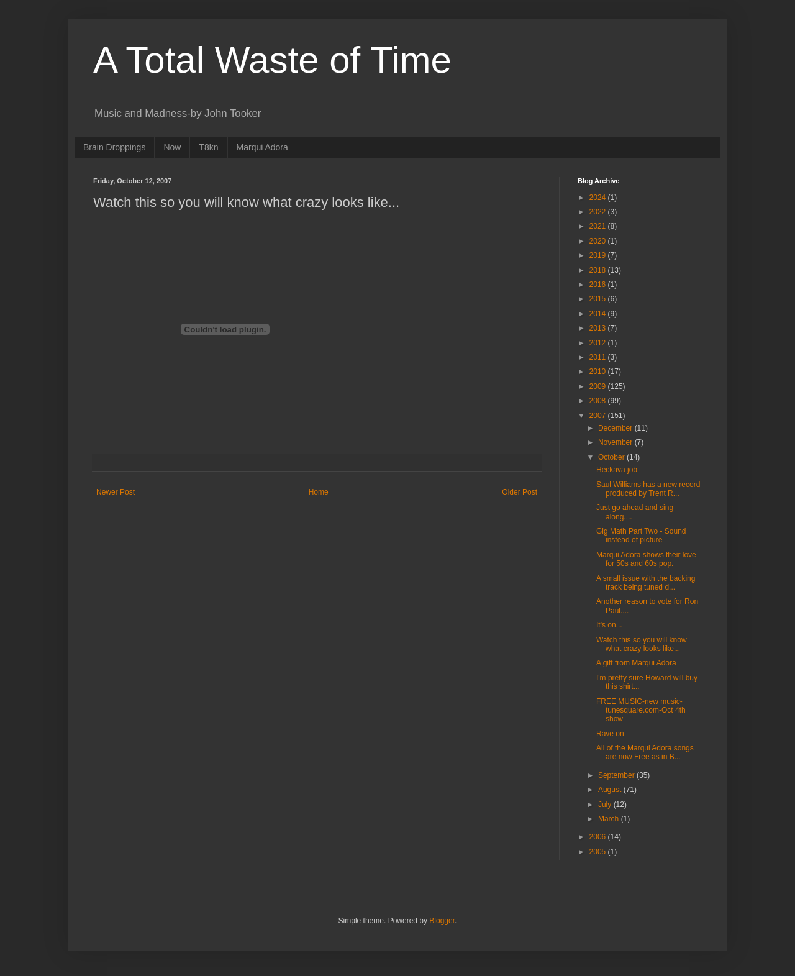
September (617, 775)
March (609, 818)
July (606, 804)
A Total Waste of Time (272, 60)
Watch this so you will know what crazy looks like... (641, 644)
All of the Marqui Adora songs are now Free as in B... (645, 752)
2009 (598, 386)
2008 (598, 400)
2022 (598, 212)
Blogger (442, 920)
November (616, 442)
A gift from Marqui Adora (636, 663)
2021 (598, 226)
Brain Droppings (114, 147)
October (612, 457)
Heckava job (616, 469)
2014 (598, 313)
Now (172, 147)
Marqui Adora (262, 147)
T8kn (208, 147)
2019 (598, 255)
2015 (598, 298)
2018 (598, 270)
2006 (598, 836)
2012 (598, 343)
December (616, 428)
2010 (598, 371)
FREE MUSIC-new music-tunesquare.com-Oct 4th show (641, 710)
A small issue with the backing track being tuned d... (645, 582)
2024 (598, 197)
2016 (598, 284)
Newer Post (115, 492)
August (611, 789)
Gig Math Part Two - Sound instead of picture (641, 535)
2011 (598, 357)
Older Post (519, 492)
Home (319, 492)
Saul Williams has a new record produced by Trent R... (648, 489)
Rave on (610, 733)
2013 (598, 328)
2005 (598, 851)
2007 (598, 415)
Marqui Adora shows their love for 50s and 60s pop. (646, 559)
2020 (598, 241)
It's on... (609, 625)
